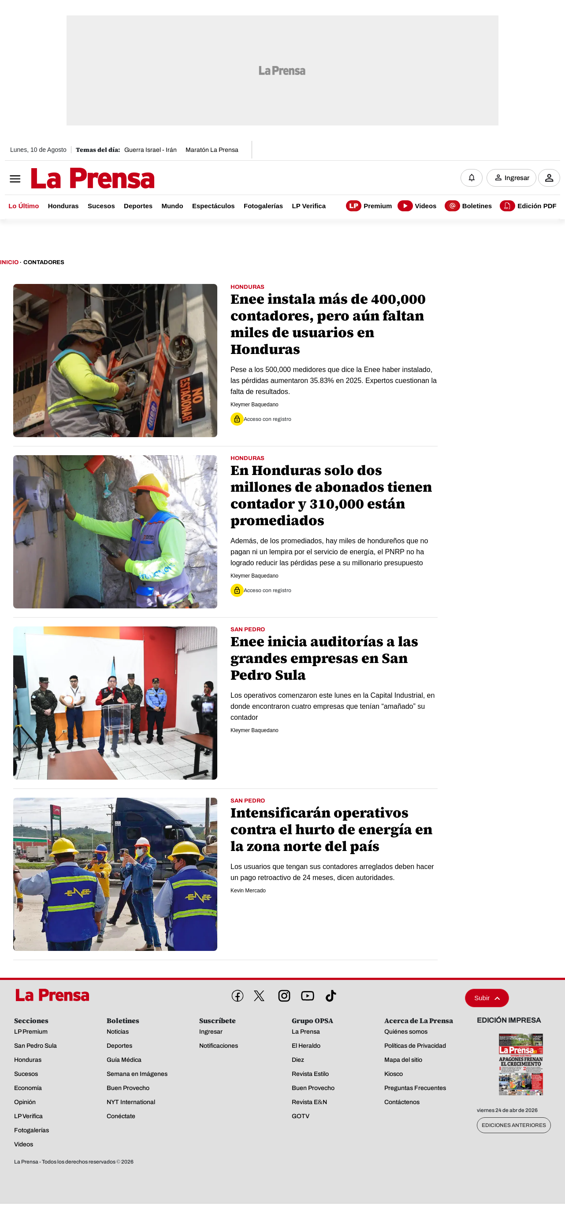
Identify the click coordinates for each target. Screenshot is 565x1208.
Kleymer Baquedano (254, 405)
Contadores (43, 263)
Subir (487, 998)
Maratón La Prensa (212, 150)
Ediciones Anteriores (514, 1126)
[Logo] (71, 179)
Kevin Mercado (248, 891)
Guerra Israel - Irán (150, 150)
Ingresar (517, 178)
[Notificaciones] (472, 178)
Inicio (9, 263)
